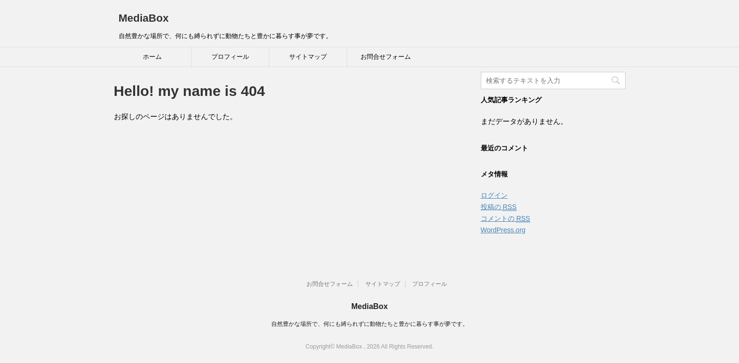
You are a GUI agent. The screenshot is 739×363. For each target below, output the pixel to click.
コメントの (505, 219)
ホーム (152, 56)
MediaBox (144, 18)
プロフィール (230, 56)
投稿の (499, 207)
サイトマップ (308, 56)
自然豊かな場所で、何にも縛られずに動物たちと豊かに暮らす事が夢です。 (369, 324)
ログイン (494, 195)
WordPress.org (503, 230)
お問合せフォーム (386, 56)
